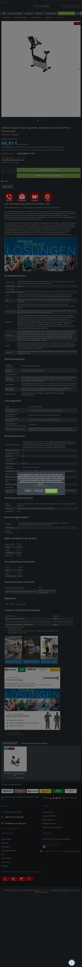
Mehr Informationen (41, 486)
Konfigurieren (39, 491)
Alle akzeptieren (51, 491)
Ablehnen (28, 491)
